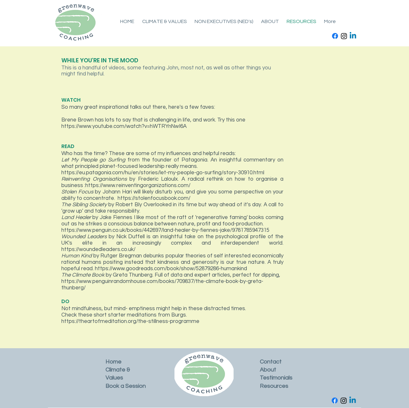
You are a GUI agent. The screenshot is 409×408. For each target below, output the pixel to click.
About (268, 370)
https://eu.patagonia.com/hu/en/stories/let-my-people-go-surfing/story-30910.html (162, 173)
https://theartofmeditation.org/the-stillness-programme (130, 321)
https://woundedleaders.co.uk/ (98, 249)
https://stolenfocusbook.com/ (154, 198)
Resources (274, 386)
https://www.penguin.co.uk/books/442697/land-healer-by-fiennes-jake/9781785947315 (166, 230)
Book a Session (125, 386)
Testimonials (276, 378)
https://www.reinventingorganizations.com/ (137, 185)
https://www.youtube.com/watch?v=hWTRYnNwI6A (124, 126)
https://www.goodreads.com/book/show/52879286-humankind (171, 268)
